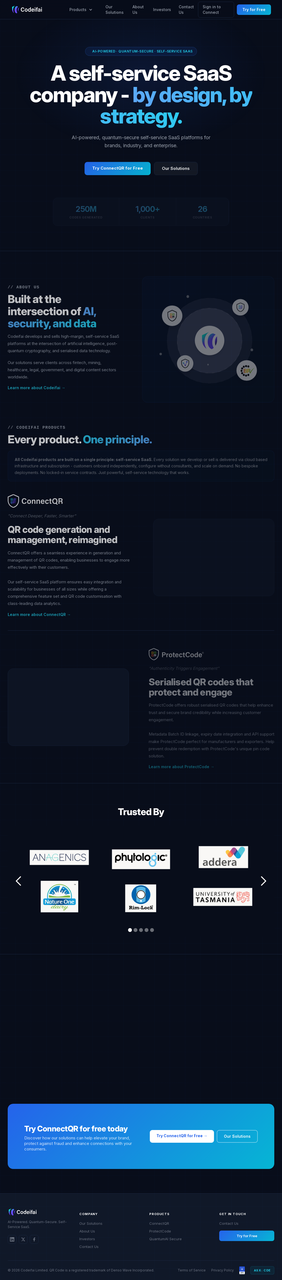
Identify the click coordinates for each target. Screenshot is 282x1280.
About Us (138, 9)
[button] (79, 9)
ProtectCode (160, 1231)
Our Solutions (114, 9)
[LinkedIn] (12, 1239)
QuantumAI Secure (165, 1239)
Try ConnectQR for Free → (181, 1135)
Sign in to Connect (212, 9)
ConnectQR (159, 1223)
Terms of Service (192, 1270)
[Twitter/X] (23, 1239)
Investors (162, 9)
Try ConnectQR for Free (117, 171)
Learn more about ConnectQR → (39, 617)
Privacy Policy (222, 1270)
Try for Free (253, 9)
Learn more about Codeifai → (36, 390)
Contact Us (186, 9)
